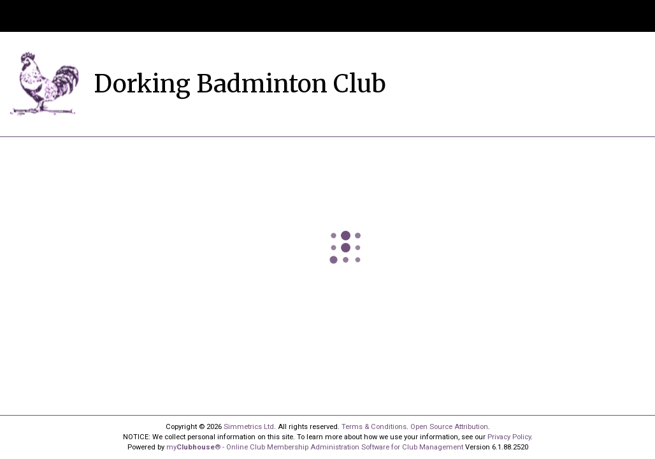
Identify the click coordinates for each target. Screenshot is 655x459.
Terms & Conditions (374, 427)
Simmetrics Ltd (249, 427)
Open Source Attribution (449, 427)
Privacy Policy (509, 437)
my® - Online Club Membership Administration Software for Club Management (314, 447)
